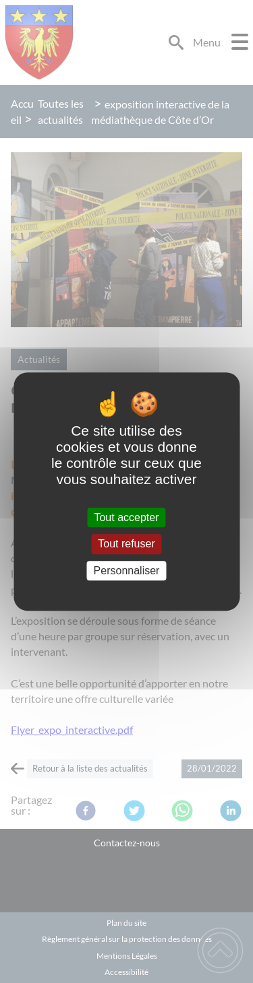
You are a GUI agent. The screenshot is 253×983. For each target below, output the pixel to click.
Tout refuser (126, 544)
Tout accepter (126, 517)
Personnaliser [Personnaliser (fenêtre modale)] (127, 570)
